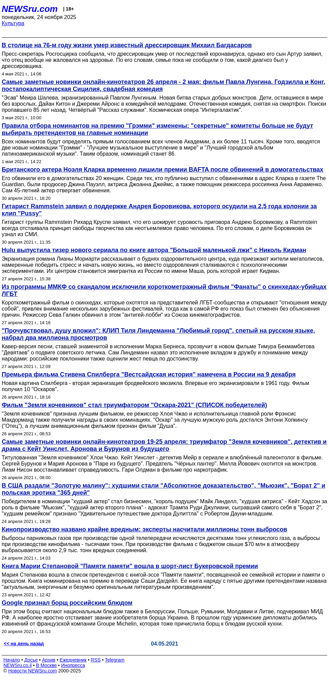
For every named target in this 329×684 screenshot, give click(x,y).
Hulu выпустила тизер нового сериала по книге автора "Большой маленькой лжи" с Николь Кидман (154, 250)
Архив (48, 660)
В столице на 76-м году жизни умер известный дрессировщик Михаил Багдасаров (127, 45)
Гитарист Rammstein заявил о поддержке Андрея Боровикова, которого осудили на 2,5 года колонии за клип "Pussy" (159, 210)
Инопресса (73, 665)
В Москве (46, 665)
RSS (96, 660)
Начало (11, 660)
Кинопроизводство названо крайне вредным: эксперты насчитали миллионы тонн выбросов (144, 529)
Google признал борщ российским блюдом (67, 602)
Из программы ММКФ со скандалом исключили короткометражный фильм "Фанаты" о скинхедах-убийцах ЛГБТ (164, 290)
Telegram (115, 660)
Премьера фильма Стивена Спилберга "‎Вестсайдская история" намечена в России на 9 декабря (149, 374)
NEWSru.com (30, 9)
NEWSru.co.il (17, 665)
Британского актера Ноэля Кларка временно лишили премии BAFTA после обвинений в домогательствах (162, 169)
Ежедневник (73, 660)
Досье (31, 660)
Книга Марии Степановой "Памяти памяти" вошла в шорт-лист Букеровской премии (130, 566)
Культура (13, 23)
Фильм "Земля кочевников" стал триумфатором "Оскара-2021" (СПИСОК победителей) (134, 405)
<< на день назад (24, 643)
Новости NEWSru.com (32, 670)
